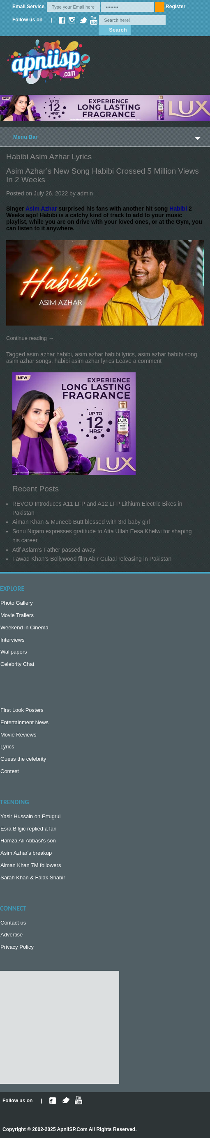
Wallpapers (13, 652)
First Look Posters (22, 710)
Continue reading (30, 338)
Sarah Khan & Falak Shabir (32, 877)
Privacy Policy (17, 947)
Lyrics (7, 746)
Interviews (12, 640)
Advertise (11, 935)
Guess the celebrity (23, 759)
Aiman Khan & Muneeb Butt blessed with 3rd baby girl (81, 522)
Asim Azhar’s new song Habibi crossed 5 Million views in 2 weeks (102, 175)
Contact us (13, 923)
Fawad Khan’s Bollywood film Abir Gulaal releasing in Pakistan (91, 558)
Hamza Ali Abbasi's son (28, 840)
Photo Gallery (16, 603)
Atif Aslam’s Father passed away (53, 549)
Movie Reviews (18, 735)
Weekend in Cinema (24, 627)
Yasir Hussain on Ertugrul (30, 816)
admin (85, 193)
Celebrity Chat (17, 664)
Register (175, 6)
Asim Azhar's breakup (26, 853)
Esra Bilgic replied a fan (28, 829)
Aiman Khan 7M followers (30, 865)
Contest (9, 771)
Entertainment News (24, 722)
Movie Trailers (17, 615)
